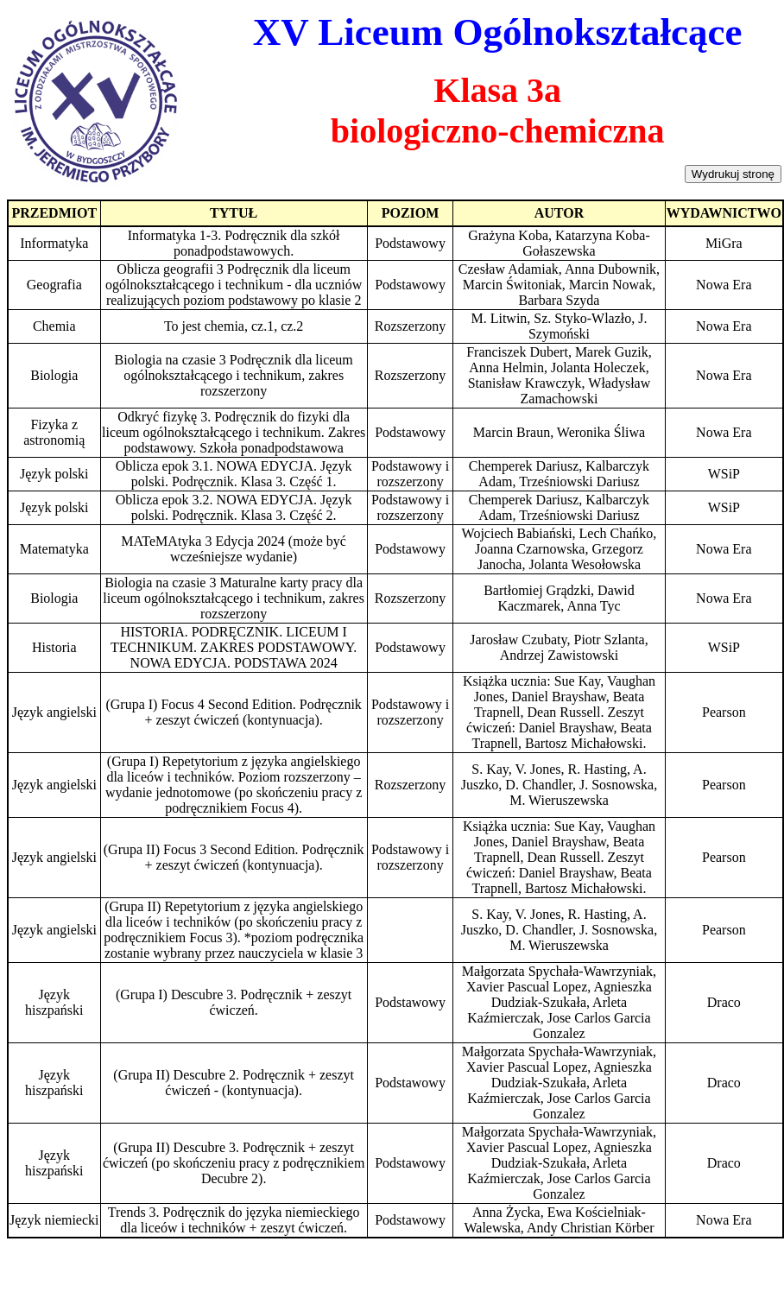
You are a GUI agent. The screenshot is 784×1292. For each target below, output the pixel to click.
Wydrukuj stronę (733, 174)
